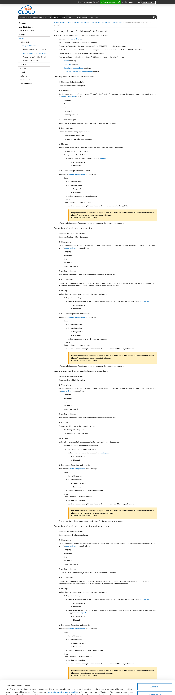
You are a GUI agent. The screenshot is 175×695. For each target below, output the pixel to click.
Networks (22, 72)
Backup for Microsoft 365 (30, 46)
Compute (22, 23)
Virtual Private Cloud (26, 31)
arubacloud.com (85, 2)
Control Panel (76, 39)
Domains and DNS (25, 80)
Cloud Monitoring (25, 84)
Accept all (154, 673)
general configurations (77, 174)
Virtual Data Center (26, 27)
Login (96, 2)
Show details (12, 687)
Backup (21, 38)
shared (66, 61)
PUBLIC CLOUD (58, 17)
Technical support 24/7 (110, 2)
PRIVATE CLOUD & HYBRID (77, 17)
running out (104, 158)
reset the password (68, 96)
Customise (155, 681)
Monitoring (23, 76)
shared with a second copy (74, 68)
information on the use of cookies (62, 678)
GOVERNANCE (25, 17)
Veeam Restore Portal (31, 61)
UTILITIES (94, 17)
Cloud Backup (26, 42)
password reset (71, 248)
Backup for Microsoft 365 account (35, 53)
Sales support (127, 2)
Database (22, 68)
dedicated (67, 64)
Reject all (155, 688)
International (147, 2)
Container (22, 64)
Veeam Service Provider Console (34, 57)
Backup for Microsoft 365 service (35, 50)
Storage (22, 35)
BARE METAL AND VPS (42, 17)
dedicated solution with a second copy (78, 72)
